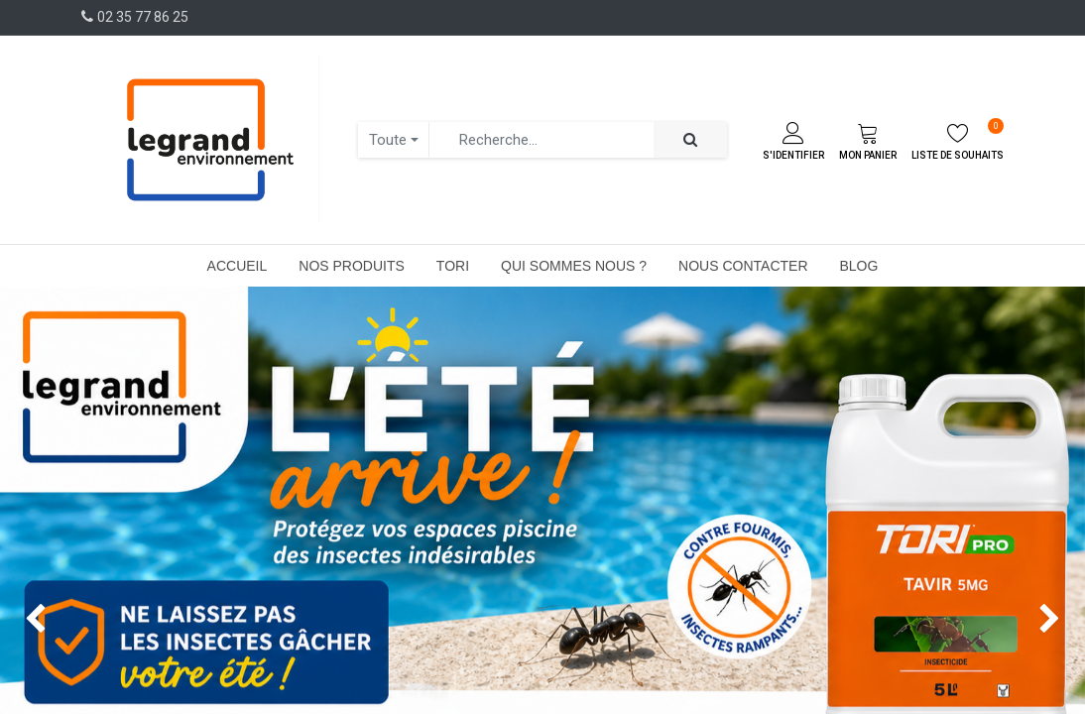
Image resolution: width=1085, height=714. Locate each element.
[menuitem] (237, 266)
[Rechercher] (690, 140)
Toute (388, 140)
